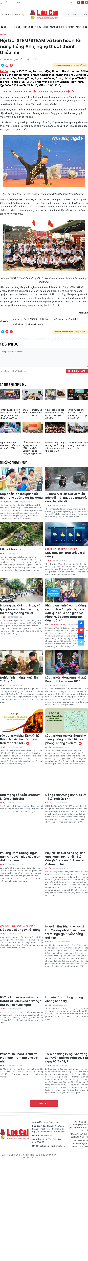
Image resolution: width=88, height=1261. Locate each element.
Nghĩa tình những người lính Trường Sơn (20, 679)
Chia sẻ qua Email (11, 65)
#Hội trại (16, 319)
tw (81, 642)
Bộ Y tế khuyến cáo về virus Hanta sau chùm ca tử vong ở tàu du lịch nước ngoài (21, 1001)
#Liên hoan (45, 319)
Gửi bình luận (79, 371)
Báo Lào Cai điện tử (44, 14)
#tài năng (58, 319)
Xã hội (30, 27)
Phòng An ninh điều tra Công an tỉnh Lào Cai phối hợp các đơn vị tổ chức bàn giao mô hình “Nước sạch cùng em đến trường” (65, 613)
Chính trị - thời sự (12, 27)
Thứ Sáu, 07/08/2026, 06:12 (1, 2)
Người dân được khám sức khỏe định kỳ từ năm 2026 (10, 445)
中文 (74, 2)
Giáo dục (49, 803)
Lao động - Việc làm (9, 502)
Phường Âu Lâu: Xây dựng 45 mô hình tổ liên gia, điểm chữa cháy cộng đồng (10, 414)
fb (78, 2)
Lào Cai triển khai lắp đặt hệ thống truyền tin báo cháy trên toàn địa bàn (19, 739)
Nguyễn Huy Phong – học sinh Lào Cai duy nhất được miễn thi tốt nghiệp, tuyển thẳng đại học (66, 932)
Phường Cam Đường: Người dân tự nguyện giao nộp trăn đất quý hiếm (20, 856)
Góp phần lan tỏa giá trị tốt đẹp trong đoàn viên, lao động (21, 496)
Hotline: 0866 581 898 (7, 2)
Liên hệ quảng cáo (18, 2)
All (86, 27)
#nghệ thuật (18, 324)
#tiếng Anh (71, 319)
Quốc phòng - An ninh (55, 624)
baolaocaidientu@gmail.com (52, 1146)
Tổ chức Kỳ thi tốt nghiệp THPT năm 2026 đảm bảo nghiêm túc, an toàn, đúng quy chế (32, 448)
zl (86, 2)
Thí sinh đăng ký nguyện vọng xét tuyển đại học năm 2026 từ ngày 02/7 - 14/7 (66, 1057)
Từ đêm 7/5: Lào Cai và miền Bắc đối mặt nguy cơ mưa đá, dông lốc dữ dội (66, 497)
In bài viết (6, 65)
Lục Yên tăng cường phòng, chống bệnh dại (64, 999)
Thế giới (71, 27)
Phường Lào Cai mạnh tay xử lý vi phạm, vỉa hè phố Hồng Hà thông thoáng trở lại (20, 609)
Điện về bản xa (10, 549)
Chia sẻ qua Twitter (2, 65)
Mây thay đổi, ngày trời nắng (21, 928)
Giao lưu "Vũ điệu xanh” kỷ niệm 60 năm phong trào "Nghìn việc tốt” (39, 91)
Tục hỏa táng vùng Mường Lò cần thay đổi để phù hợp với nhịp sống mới (54, 446)
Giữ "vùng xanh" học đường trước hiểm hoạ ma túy (77, 445)
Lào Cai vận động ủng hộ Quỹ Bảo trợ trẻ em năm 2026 (65, 679)
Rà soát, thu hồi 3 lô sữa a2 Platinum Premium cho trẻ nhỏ (19, 1057)
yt (82, 2)
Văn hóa (38, 27)
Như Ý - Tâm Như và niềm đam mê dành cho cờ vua (32, 413)
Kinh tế (24, 27)
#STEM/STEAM (30, 319)
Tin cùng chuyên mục (13, 462)
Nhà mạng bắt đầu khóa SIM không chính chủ (20, 797)
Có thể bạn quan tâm (13, 384)
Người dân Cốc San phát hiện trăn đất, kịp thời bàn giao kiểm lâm (55, 414)
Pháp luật (54, 27)
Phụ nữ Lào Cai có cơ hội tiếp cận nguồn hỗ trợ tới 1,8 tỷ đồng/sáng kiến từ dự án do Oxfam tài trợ (65, 858)
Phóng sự (80, 27)
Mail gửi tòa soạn (12, 2)
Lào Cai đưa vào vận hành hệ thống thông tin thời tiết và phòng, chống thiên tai (65, 739)
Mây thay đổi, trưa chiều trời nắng (66, 553)
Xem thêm (44, 1103)
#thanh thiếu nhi (35, 324)
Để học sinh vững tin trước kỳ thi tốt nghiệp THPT (65, 797)
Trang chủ (2, 27)
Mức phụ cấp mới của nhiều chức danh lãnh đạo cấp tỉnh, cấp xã (77, 414)
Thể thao (63, 27)
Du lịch (45, 27)
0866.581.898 (46, 1135)
